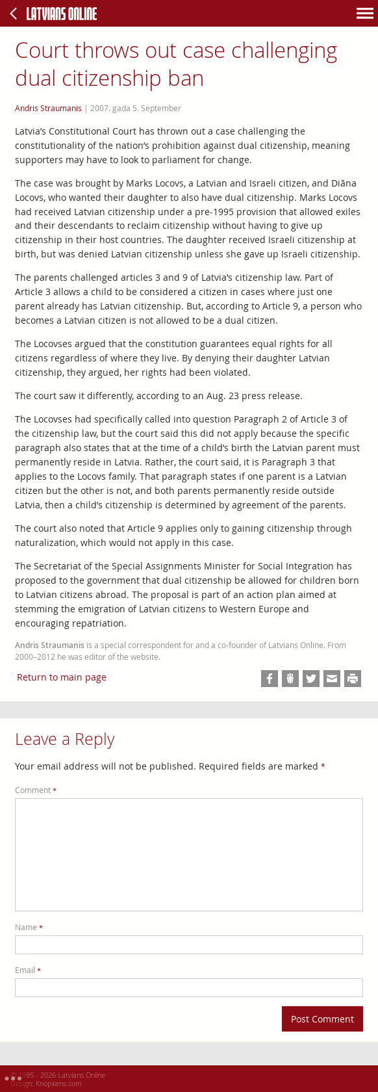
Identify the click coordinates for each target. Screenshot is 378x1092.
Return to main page (62, 677)
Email (28, 970)
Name (29, 927)
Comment (36, 790)
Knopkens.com (59, 1083)
